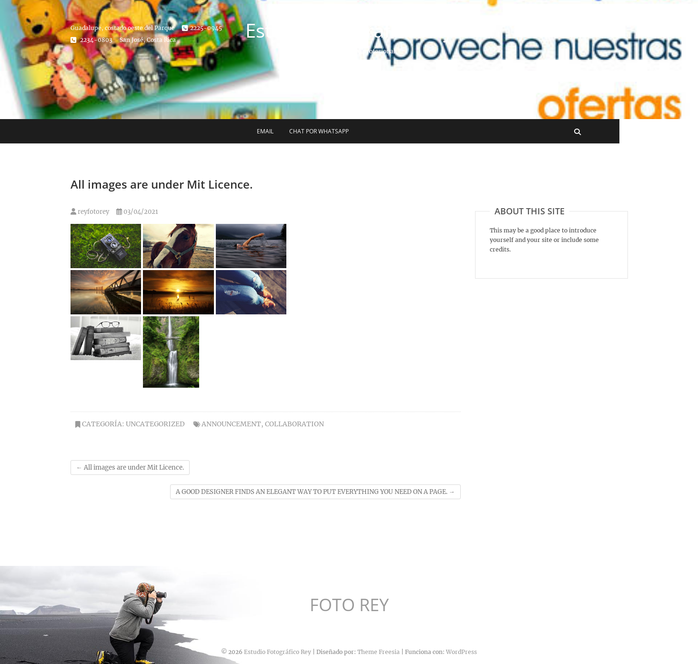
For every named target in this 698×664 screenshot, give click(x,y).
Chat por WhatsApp (358, 131)
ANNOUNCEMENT (231, 424)
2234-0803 (91, 39)
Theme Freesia (378, 651)
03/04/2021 (137, 212)
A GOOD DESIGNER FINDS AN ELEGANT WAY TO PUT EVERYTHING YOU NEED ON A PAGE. (315, 492)
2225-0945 (202, 27)
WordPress (461, 651)
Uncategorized (155, 424)
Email (304, 131)
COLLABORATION (294, 424)
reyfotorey (90, 212)
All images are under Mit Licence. (130, 467)
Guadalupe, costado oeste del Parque (123, 27)
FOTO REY (349, 604)
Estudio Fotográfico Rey (349, 30)
